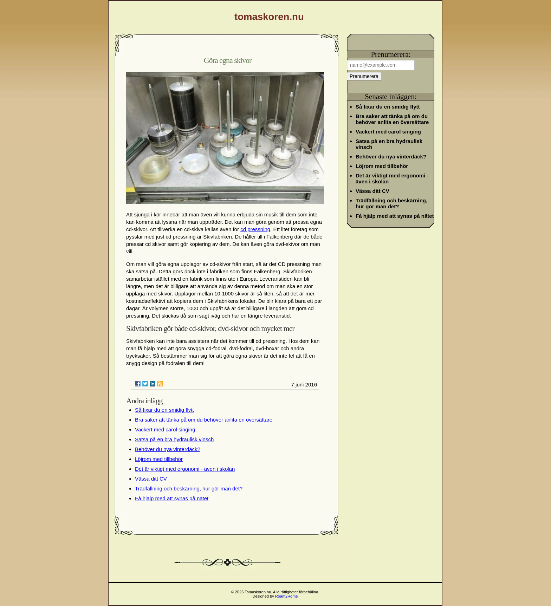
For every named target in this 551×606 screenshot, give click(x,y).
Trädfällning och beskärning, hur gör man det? (188, 488)
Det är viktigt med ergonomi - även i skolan (185, 469)
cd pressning (255, 229)
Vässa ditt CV (151, 479)
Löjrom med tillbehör (159, 459)
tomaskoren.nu (269, 16)
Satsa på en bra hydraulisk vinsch (174, 439)
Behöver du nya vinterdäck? (167, 449)
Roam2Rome (286, 596)
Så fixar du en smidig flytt (164, 410)
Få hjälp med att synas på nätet (171, 498)
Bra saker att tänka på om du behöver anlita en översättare (203, 420)
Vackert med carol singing (165, 429)
